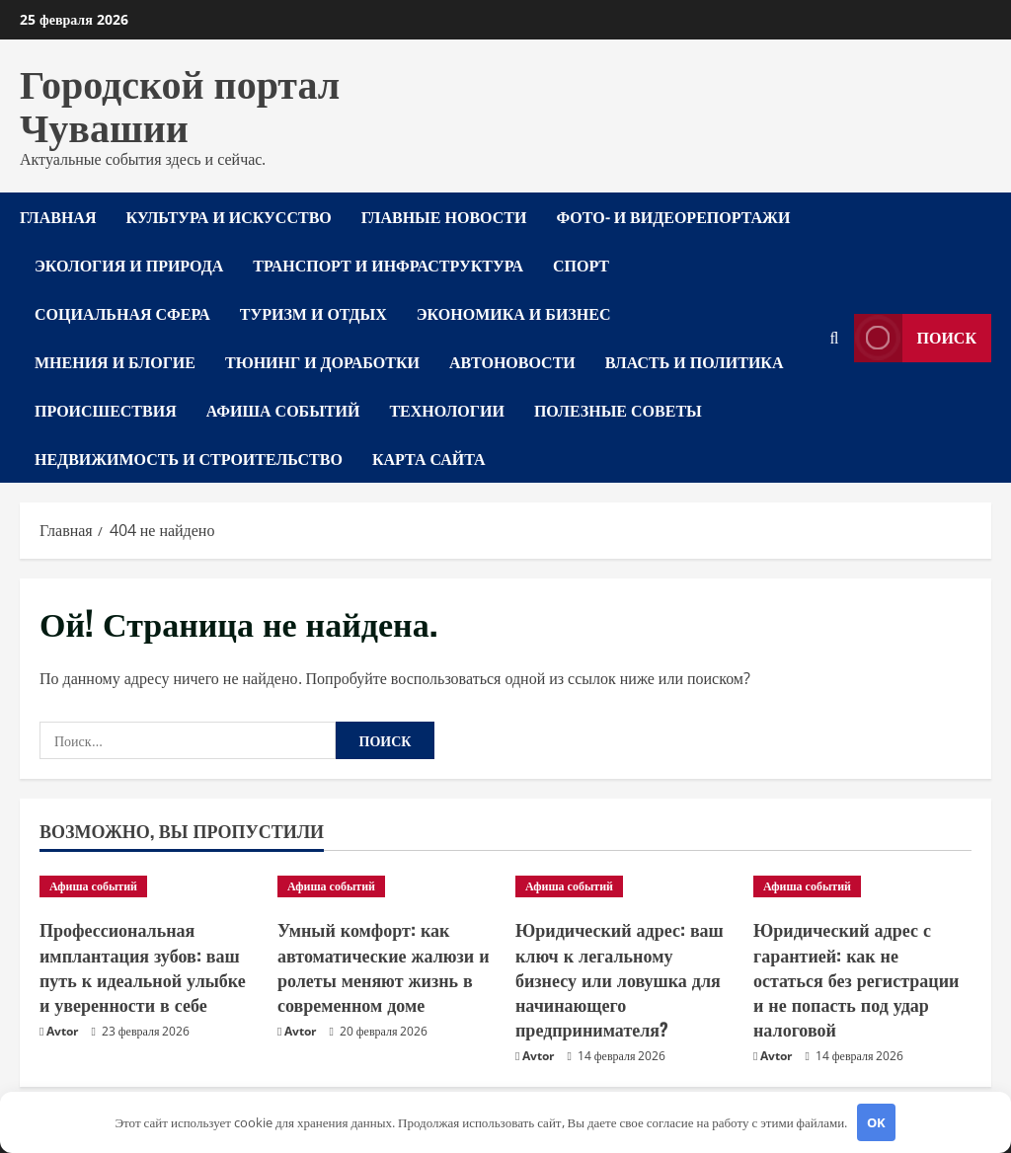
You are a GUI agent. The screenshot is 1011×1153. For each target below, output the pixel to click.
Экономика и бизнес (514, 313)
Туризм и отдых (313, 313)
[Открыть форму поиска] (834, 338)
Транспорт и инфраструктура (388, 264)
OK (876, 1122)
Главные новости (444, 216)
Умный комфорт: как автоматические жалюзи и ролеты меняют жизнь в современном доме (383, 966)
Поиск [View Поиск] (915, 338)
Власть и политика (694, 361)
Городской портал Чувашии (180, 102)
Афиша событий (283, 410)
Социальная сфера (122, 313)
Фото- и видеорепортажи (673, 216)
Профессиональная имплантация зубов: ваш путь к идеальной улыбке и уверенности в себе (142, 966)
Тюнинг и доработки (322, 361)
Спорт (581, 264)
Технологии (446, 410)
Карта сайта (429, 458)
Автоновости (512, 361)
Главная (58, 216)
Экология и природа (129, 264)
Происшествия (106, 410)
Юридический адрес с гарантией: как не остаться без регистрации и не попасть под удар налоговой (856, 978)
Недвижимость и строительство (189, 458)
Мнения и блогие (115, 361)
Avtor (62, 1031)
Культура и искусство (228, 216)
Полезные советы (618, 410)
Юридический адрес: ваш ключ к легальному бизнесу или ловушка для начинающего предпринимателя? (619, 978)
